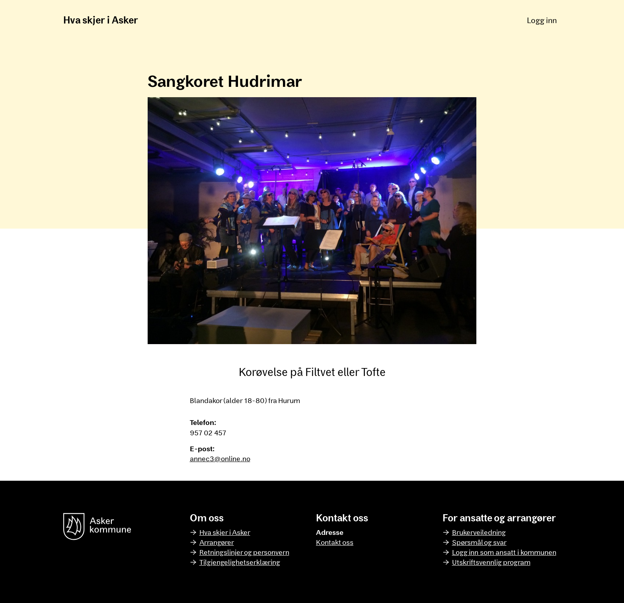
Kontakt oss (334, 542)
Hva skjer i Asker (100, 19)
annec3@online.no (220, 458)
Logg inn (542, 20)
